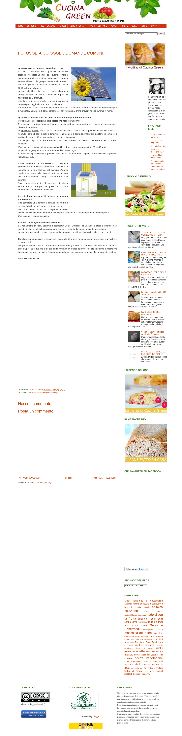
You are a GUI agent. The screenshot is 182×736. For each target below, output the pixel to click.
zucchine (129, 674)
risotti (126, 661)
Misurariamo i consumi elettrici (158, 168)
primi (160, 642)
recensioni (128, 645)
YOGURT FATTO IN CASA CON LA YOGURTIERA (153, 233)
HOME (20, 26)
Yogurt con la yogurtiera (156, 141)
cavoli (146, 607)
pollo (132, 642)
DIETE (125, 26)
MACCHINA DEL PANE (97, 26)
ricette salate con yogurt (145, 655)
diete (147, 615)
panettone (159, 636)
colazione (131, 611)
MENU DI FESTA (77, 26)
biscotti (128, 607)
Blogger (96, 716)
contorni (127, 615)
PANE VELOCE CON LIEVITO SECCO (150, 313)
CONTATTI (155, 26)
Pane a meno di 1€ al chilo (158, 135)
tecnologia (53, 393)
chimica (157, 607)
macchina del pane (138, 633)
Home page (67, 478)
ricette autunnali (144, 645)
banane (136, 604)
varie (152, 671)
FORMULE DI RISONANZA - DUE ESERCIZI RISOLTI (154, 353)
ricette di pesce (144, 648)
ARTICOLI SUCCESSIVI (30, 478)
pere (155, 639)
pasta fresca (129, 639)
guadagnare (148, 629)
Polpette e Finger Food (146, 642)
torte (143, 667)
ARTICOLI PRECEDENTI (105, 478)
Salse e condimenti (153, 661)
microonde (143, 636)
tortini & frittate (133, 671)
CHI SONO (31, 26)
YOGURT (114, 26)
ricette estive (145, 651)
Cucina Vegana (138, 615)
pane (151, 636)
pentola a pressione (144, 639)
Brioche (138, 607)
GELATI (135, 26)
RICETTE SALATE (47, 26)
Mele (137, 636)
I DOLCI (62, 26)
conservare (158, 611)
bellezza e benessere (151, 603)
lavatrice (159, 629)
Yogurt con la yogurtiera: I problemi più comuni (152, 333)
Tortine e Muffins (155, 668)
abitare (127, 601)
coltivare (145, 611)
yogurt (159, 671)
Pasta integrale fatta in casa (157, 162)
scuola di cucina (139, 664)
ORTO (144, 26)
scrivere (127, 664)
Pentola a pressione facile (158, 150)
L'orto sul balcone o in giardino (158, 156)
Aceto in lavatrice (158, 146)
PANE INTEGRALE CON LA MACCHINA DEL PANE (153, 253)
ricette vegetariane (149, 658)
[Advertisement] (69, 38)
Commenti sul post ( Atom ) (39, 483)
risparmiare (136, 661)
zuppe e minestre (142, 674)
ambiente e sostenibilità (38, 393)
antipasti (128, 604)
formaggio (142, 622)
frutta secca (139, 625)
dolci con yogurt (147, 618)
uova (146, 671)
